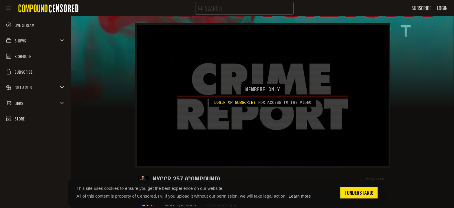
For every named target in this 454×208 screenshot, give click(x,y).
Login (220, 102)
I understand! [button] (359, 192)
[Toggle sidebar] (8, 8)
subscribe (245, 102)
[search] (244, 8)
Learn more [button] (300, 196)
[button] (35, 40)
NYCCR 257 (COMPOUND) (186, 179)
